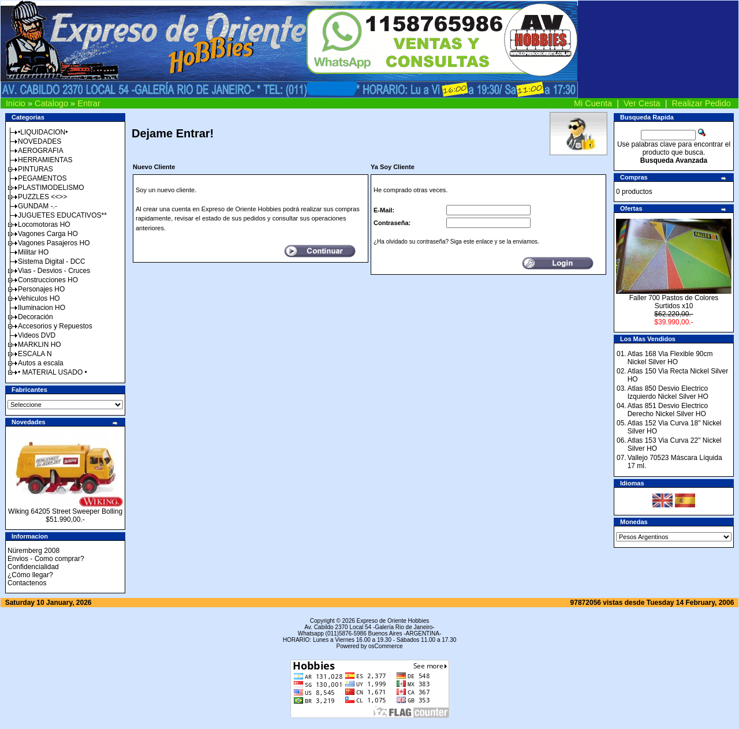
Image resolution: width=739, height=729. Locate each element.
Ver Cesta (642, 103)
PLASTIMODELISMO (51, 188)
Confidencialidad (33, 567)
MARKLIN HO (39, 345)
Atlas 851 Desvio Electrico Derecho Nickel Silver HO (668, 410)
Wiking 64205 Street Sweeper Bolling (65, 511)
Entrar (88, 103)
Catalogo (51, 103)
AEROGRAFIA (41, 151)
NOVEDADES (39, 141)
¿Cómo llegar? (30, 575)
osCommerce (385, 646)
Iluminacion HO (41, 308)
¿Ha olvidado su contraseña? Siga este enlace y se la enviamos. (456, 241)
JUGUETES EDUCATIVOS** (62, 215)
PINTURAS (35, 169)
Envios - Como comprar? (46, 559)
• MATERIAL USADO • (52, 372)
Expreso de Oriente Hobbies (393, 621)
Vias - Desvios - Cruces (54, 271)
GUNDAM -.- (37, 206)
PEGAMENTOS (42, 178)
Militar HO (33, 252)
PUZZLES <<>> (42, 197)
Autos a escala (41, 363)
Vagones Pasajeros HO (54, 243)
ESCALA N (35, 354)
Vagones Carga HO (48, 234)
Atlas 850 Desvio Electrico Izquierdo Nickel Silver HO (668, 392)
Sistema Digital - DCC (51, 261)
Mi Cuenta (593, 103)
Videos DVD (36, 335)
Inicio (15, 103)
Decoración (35, 317)
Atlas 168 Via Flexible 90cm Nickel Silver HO (670, 358)
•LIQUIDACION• (43, 132)
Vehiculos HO (39, 298)
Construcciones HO (48, 280)
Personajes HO (41, 289)
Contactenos (27, 583)
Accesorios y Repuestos (55, 326)
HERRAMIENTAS (45, 160)
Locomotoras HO (44, 224)
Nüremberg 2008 (33, 551)
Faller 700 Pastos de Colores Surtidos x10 (674, 302)
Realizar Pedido (701, 103)
